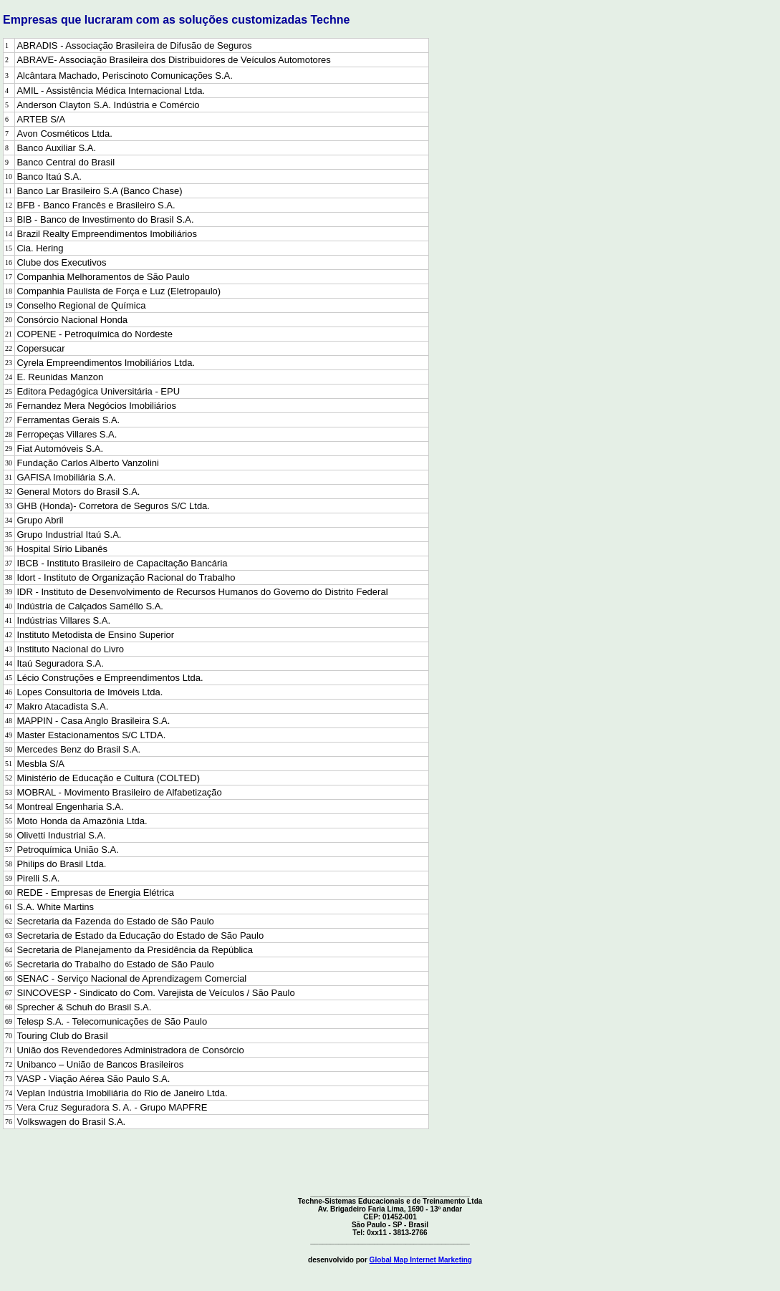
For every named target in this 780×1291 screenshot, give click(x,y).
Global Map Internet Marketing (421, 1260)
